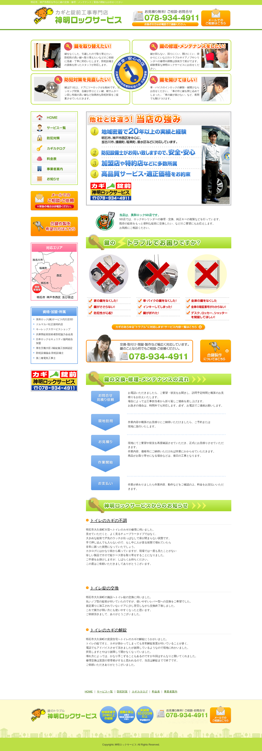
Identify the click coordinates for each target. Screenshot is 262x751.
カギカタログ (140, 691)
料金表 (156, 691)
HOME (89, 691)
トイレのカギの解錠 (108, 630)
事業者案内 (170, 691)
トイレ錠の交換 (104, 588)
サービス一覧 (105, 691)
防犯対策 (122, 691)
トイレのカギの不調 (108, 520)
